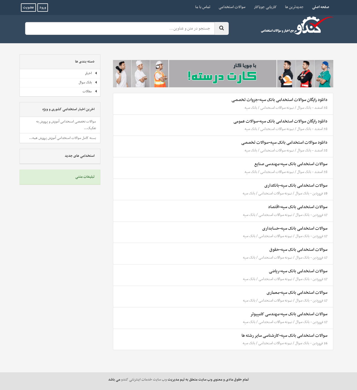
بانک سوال (304, 108)
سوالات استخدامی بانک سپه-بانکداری (295, 185)
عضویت (28, 7)
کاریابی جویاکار (265, 7)
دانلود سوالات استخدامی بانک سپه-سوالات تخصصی (284, 142)
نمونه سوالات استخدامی (277, 108)
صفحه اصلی (318, 7)
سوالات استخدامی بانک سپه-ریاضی (298, 271)
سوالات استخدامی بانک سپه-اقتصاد (297, 207)
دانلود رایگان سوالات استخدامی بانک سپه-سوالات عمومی (280, 121)
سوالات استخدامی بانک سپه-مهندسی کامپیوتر (288, 314)
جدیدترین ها (294, 7)
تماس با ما (202, 7)
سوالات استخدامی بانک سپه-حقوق (298, 249)
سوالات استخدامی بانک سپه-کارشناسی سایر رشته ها (284, 335)
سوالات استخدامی (232, 7)
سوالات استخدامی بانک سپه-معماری (297, 292)
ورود (42, 7)
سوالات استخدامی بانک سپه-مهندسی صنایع (290, 164)
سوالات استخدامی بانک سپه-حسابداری (294, 228)
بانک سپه (251, 108)
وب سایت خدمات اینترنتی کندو (144, 380)
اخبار (91, 73)
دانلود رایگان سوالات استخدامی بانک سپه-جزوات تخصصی (279, 99)
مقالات (90, 91)
